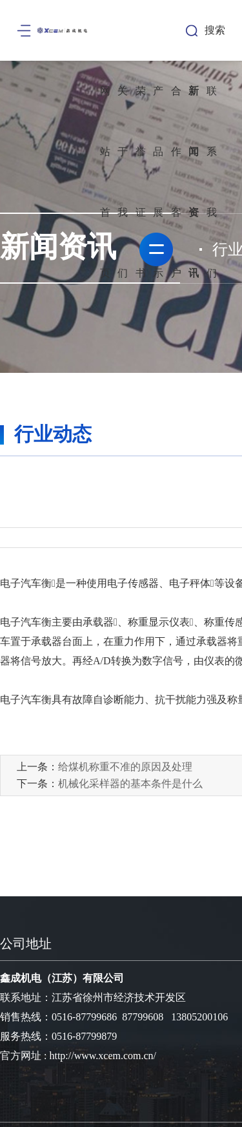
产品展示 (158, 182)
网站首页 (105, 182)
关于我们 (122, 182)
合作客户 (176, 182)
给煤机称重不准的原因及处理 (125, 766)
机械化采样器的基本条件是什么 (130, 783)
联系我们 (212, 182)
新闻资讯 (193, 182)
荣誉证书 (141, 182)
